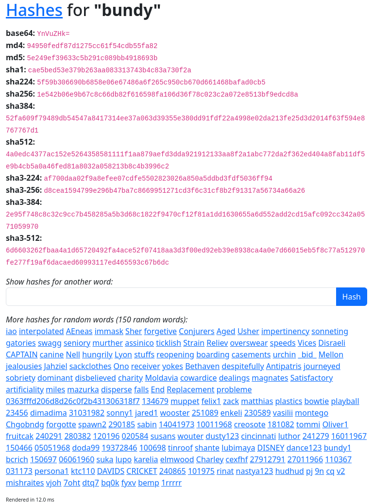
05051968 (52, 447)
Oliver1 (335, 424)
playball (345, 401)
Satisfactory (311, 377)
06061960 (76, 459)
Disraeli (331, 342)
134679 (155, 401)
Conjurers (196, 331)
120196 (106, 436)
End (158, 389)
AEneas (79, 331)
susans (163, 436)
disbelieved (95, 377)
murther (107, 342)
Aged (226, 331)
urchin (284, 354)
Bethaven (202, 366)
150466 (19, 447)
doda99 (86, 447)
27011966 (305, 459)
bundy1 (338, 447)
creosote (250, 424)
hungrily (97, 354)
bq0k (110, 482)
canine (52, 354)
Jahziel (55, 366)
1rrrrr (171, 482)
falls (141, 389)
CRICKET (141, 471)
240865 (172, 471)
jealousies (24, 366)
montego (311, 412)
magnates (270, 377)
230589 (257, 412)
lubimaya (238, 447)
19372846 (119, 447)
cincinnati (258, 436)
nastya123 (254, 471)
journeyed (322, 366)
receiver (145, 366)
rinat (225, 471)
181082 (281, 424)
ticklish (168, 342)
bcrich (17, 459)
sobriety (20, 377)
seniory (77, 342)
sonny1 (119, 412)
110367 (338, 459)
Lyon (123, 354)
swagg (50, 342)
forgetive (160, 331)
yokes (172, 366)
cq (330, 471)
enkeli (231, 412)
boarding (212, 354)
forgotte (61, 424)
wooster (175, 412)
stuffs (144, 354)
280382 (77, 436)
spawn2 (92, 424)
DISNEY (271, 447)
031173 (19, 471)
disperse (116, 389)
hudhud (289, 471)
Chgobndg (25, 424)
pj (309, 471)
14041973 (176, 424)
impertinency (285, 331)
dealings (234, 377)
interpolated (41, 331)
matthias (257, 401)
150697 (43, 459)
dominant (55, 377)
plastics (289, 401)
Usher (248, 331)
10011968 (214, 424)
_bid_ (307, 354)
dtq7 (90, 482)
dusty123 (222, 436)
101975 (201, 471)
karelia (146, 459)
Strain (193, 342)
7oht (72, 482)
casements (251, 354)
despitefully (242, 366)
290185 (121, 424)
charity (130, 377)
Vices (307, 342)
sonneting (329, 331)
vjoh (54, 482)
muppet (184, 401)
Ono (121, 366)
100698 (152, 447)
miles (55, 389)
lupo (124, 459)
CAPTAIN (22, 354)
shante (207, 447)
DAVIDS (110, 471)
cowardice (198, 377)
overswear (249, 342)
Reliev (217, 342)
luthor (289, 436)
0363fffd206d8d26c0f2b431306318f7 (73, 401)
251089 (205, 412)
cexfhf (237, 459)
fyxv (128, 482)
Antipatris (284, 366)
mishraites (25, 482)
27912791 (267, 459)
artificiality (25, 389)
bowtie (317, 401)
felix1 (211, 401)
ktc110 (83, 471)
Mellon (331, 354)
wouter (191, 436)
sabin (147, 424)
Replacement (190, 389)
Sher (133, 331)
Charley (210, 459)
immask (109, 331)
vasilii (283, 412)
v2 (341, 471)
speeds (283, 342)
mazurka (83, 389)
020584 (135, 436)
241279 (316, 436)
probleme (234, 389)
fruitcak (20, 436)
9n (319, 471)
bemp (148, 482)
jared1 (146, 412)
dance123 (304, 447)
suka (104, 459)
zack (231, 401)
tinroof (180, 447)
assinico (139, 342)
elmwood (177, 459)
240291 (48, 436)
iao (11, 331)
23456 (17, 412)
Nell (73, 354)
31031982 (86, 412)
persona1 (51, 471)
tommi (308, 424)
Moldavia (161, 377)
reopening (175, 354)
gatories (21, 342)
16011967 (349, 436)
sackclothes (90, 366)
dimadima (48, 412)
